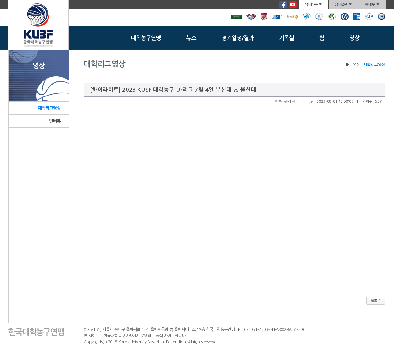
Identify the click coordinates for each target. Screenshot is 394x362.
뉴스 (191, 38)
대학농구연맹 (146, 38)
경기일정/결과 (238, 38)
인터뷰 (54, 121)
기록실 (286, 38)
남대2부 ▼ (343, 4)
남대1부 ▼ (313, 4)
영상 (354, 38)
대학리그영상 (49, 108)
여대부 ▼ (372, 4)
